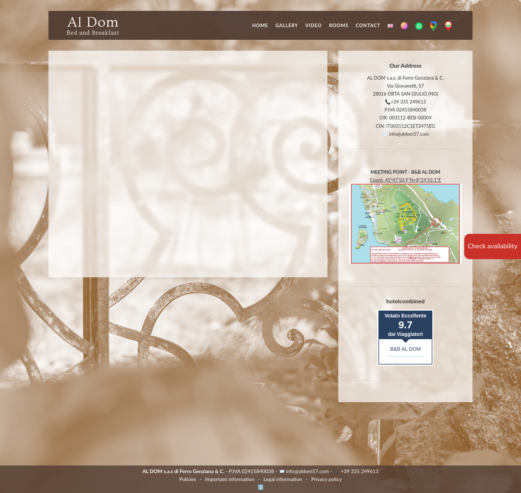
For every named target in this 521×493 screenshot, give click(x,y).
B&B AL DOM (405, 349)
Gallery (286, 25)
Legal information (282, 479)
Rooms (338, 25)
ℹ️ (261, 487)
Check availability (492, 246)
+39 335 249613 (408, 102)
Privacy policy (326, 479)
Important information (229, 479)
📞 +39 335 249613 (355, 471)
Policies (187, 479)
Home (260, 25)
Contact (368, 25)
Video (313, 25)
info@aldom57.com (409, 134)
